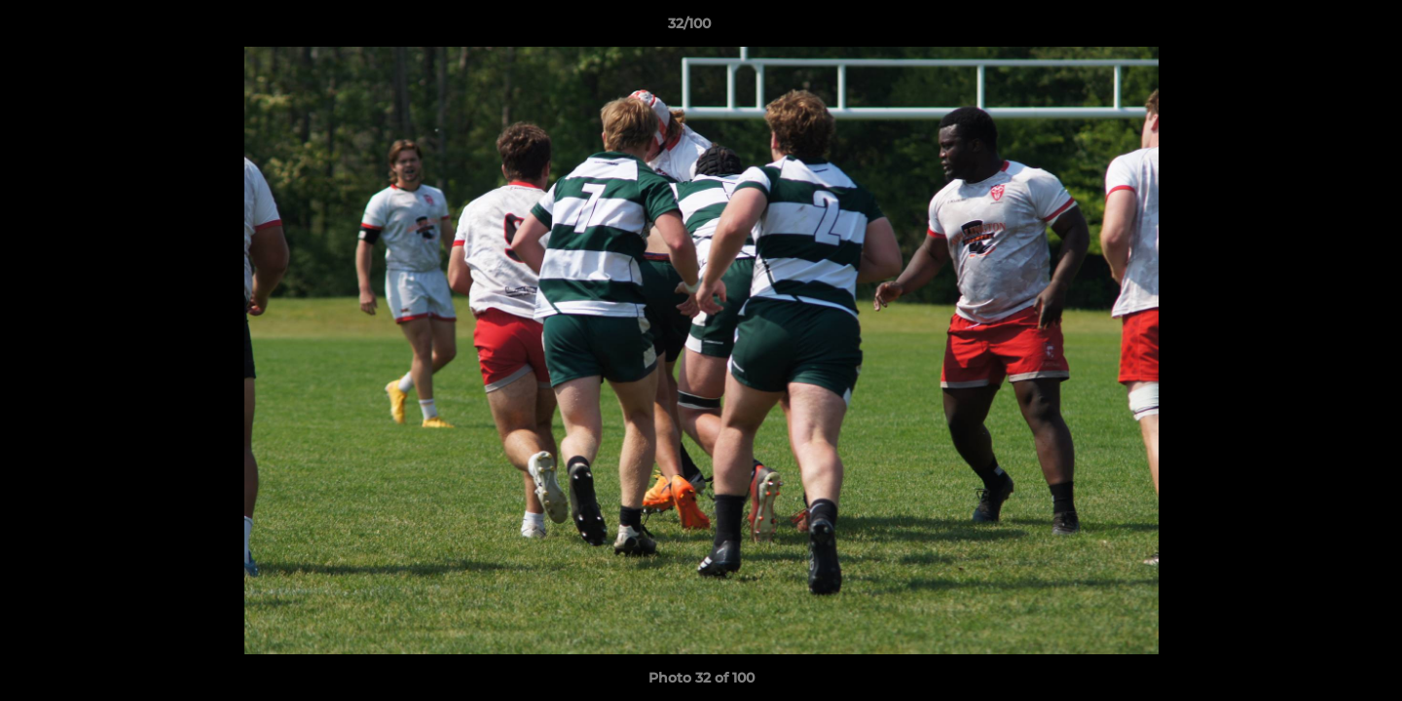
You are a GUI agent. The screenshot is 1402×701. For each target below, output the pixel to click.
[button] (1320, 28)
